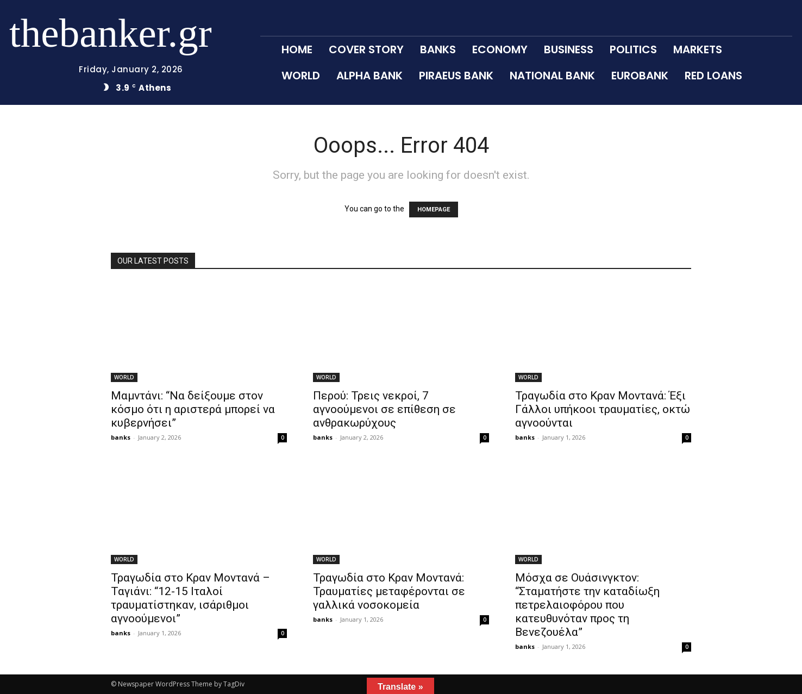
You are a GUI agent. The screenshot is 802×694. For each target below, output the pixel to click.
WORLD (124, 377)
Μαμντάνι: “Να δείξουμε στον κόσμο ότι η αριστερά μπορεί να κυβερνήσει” (193, 409)
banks (120, 437)
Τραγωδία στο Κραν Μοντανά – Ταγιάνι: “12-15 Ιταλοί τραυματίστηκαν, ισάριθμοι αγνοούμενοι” (190, 598)
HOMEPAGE (433, 209)
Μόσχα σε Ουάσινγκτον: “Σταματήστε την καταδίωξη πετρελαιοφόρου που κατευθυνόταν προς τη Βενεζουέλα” (587, 605)
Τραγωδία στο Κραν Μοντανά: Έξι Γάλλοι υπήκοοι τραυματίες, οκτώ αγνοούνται (602, 409)
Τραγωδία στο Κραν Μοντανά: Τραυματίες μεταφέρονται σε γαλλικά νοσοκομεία (389, 591)
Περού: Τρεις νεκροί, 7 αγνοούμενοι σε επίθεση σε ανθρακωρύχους (384, 409)
